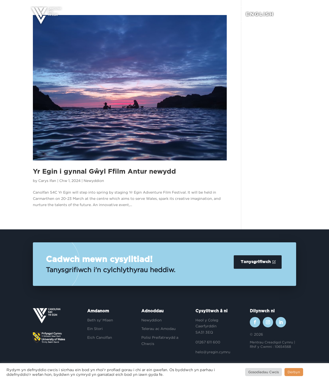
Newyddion (94, 180)
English (258, 15)
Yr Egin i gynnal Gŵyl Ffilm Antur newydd (104, 171)
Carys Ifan (47, 180)
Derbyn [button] (294, 372)
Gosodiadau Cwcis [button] (263, 372)
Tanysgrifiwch (256, 262)
